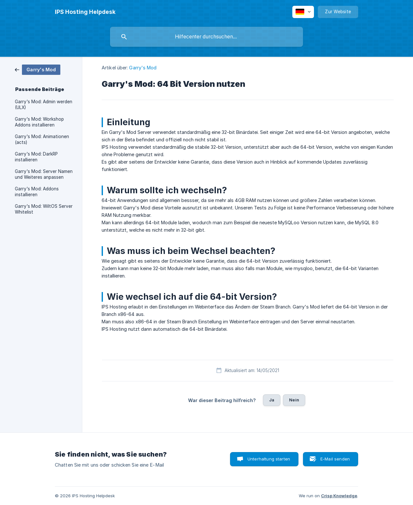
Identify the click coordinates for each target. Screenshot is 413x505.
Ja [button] (271, 399)
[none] (85, 12)
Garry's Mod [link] (142, 67)
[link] (37, 69)
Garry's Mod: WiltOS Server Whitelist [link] (44, 209)
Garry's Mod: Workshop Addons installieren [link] (39, 121)
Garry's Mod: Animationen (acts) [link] (42, 139)
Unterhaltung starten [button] (268, 458)
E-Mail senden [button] (335, 458)
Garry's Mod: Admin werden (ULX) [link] (43, 104)
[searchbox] (206, 37)
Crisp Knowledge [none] (339, 495)
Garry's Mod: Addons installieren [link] (37, 191)
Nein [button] (294, 399)
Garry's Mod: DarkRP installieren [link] (36, 156)
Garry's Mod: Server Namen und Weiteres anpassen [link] (44, 174)
